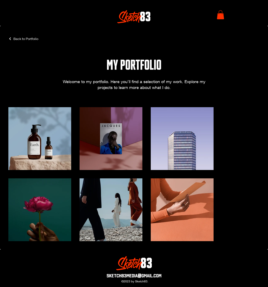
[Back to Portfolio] (23, 38)
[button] (220, 14)
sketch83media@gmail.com (134, 276)
